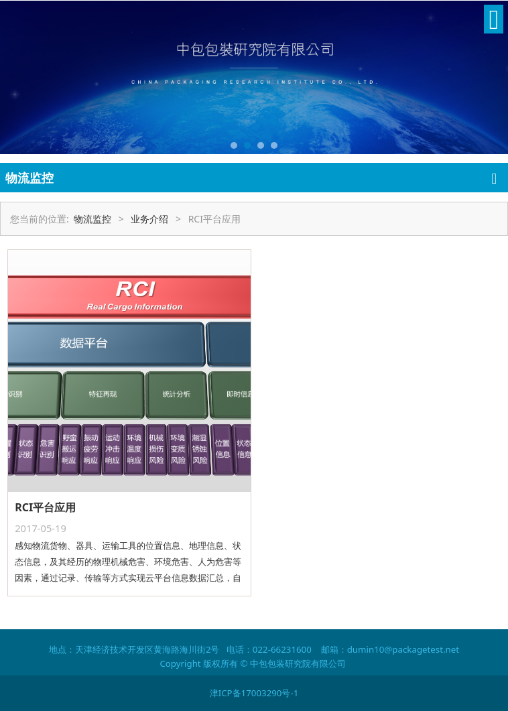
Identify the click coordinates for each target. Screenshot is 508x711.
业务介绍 (149, 218)
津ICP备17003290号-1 (254, 693)
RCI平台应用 (45, 507)
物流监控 (92, 218)
